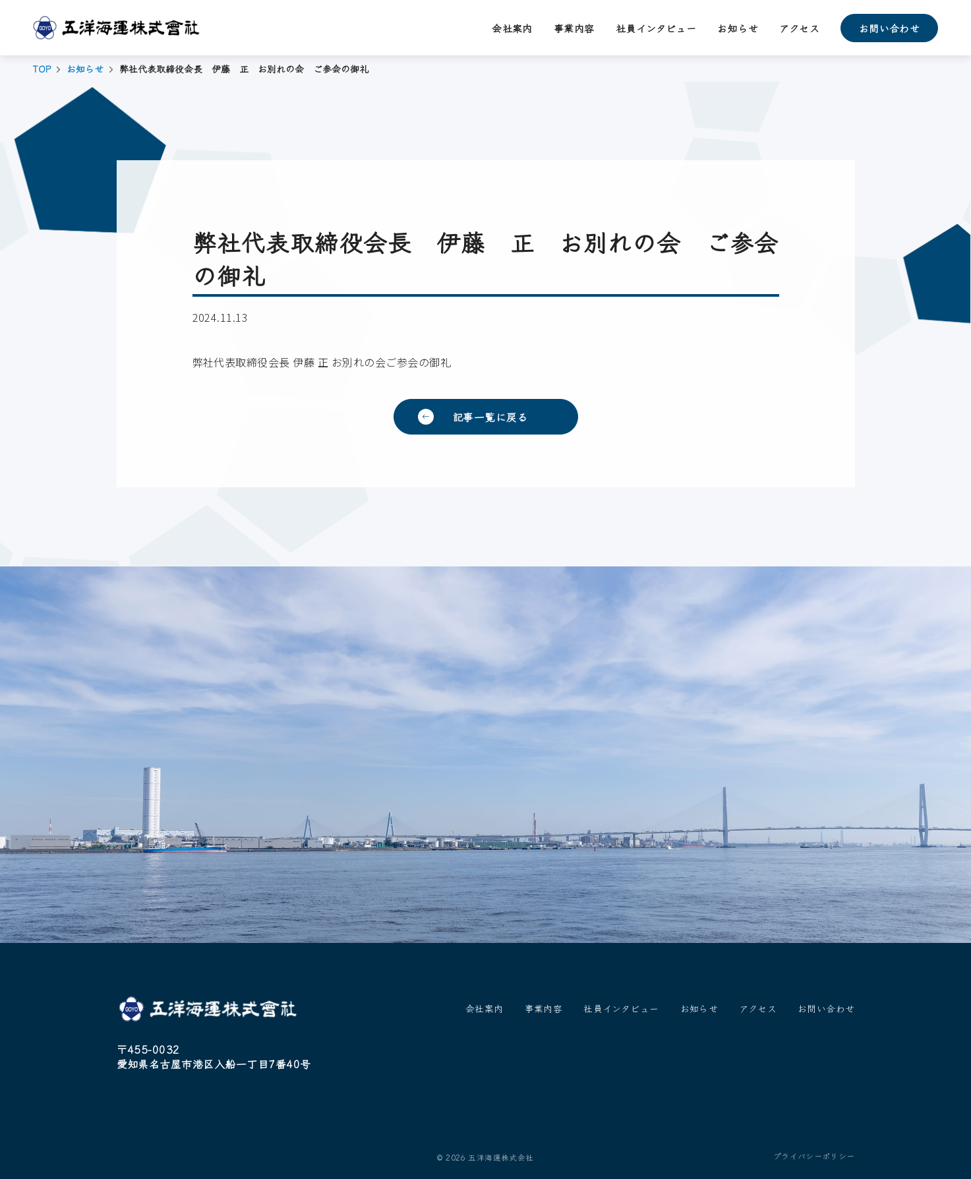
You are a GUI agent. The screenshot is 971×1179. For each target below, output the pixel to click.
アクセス (799, 28)
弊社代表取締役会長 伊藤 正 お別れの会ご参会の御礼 (321, 362)
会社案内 (512, 28)
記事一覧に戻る (490, 417)
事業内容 (574, 28)
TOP (42, 69)
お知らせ (737, 28)
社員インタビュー (656, 28)
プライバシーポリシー (814, 1156)
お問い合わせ (889, 28)
